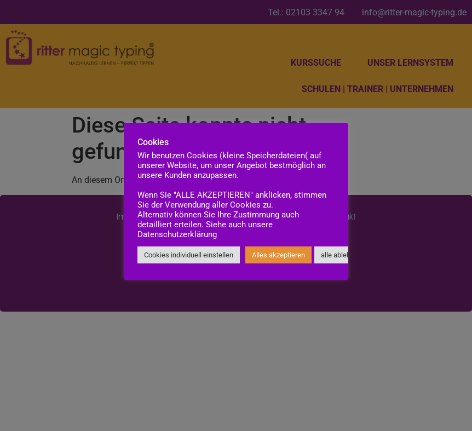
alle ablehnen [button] (341, 255)
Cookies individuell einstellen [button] (188, 255)
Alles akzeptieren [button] (278, 255)
